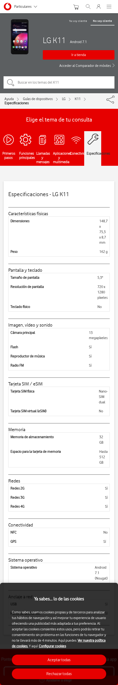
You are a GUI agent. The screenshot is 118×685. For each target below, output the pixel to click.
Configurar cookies (52, 646)
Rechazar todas (59, 673)
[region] (59, 634)
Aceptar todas (59, 659)
